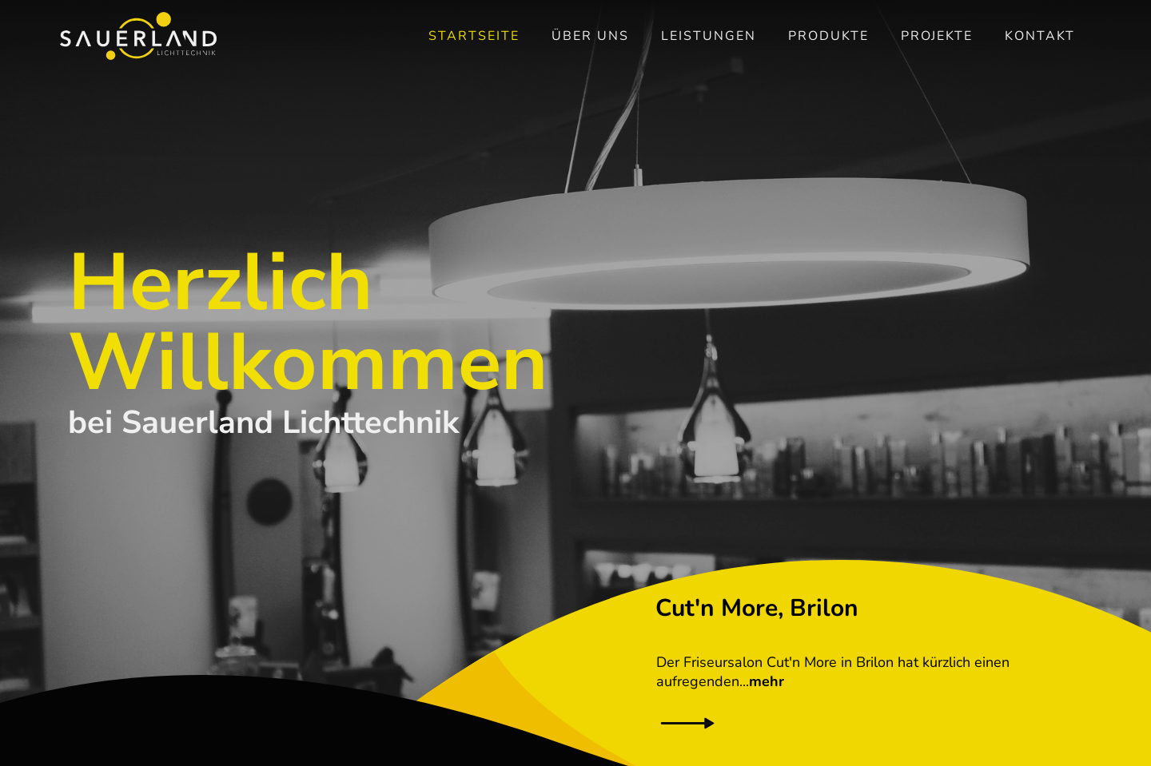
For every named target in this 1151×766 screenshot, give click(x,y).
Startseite (474, 36)
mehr (766, 681)
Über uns (590, 36)
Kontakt (1040, 36)
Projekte (937, 36)
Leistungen (708, 36)
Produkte (828, 36)
